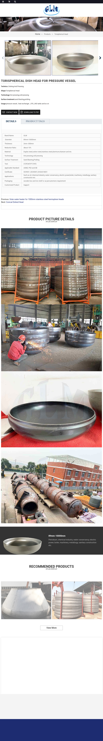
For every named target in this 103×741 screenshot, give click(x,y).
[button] (100, 58)
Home (37, 34)
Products (47, 34)
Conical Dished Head (14, 202)
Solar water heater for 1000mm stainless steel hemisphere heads (37, 199)
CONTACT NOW (11, 112)
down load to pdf (31, 112)
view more (51, 628)
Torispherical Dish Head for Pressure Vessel (38, 81)
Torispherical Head (61, 34)
